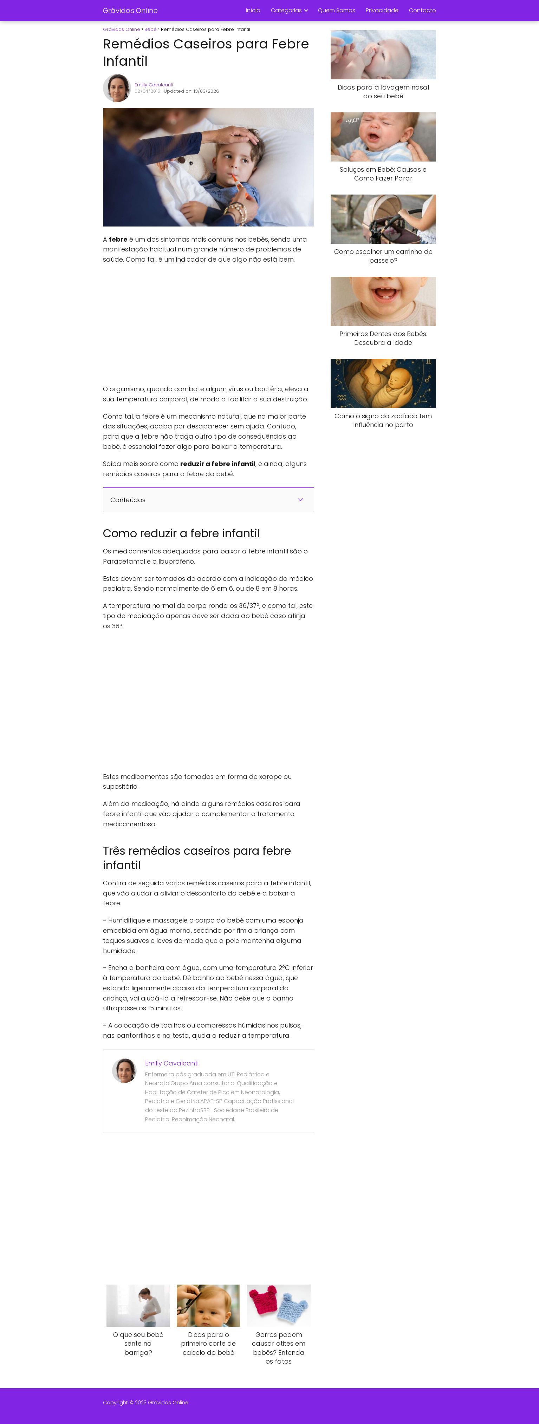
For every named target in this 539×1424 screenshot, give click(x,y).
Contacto (422, 10)
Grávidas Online (130, 10)
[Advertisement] (208, 324)
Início (253, 10)
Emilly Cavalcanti (154, 84)
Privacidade (382, 10)
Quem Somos (336, 10)
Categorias (286, 10)
